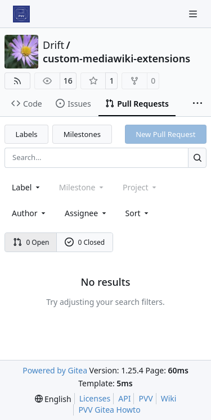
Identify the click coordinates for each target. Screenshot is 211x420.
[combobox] (27, 187)
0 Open (31, 242)
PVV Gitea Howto (109, 409)
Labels (27, 134)
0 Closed (85, 242)
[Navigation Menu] (194, 13)
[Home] (21, 14)
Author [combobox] (29, 213)
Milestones (82, 134)
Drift (53, 45)
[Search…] (197, 157)
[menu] (138, 213)
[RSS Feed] (17, 80)
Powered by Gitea (55, 370)
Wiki (169, 398)
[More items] (197, 104)
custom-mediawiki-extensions (116, 58)
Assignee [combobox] (86, 213)
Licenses (95, 398)
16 (68, 80)
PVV (145, 398)
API (124, 398)
